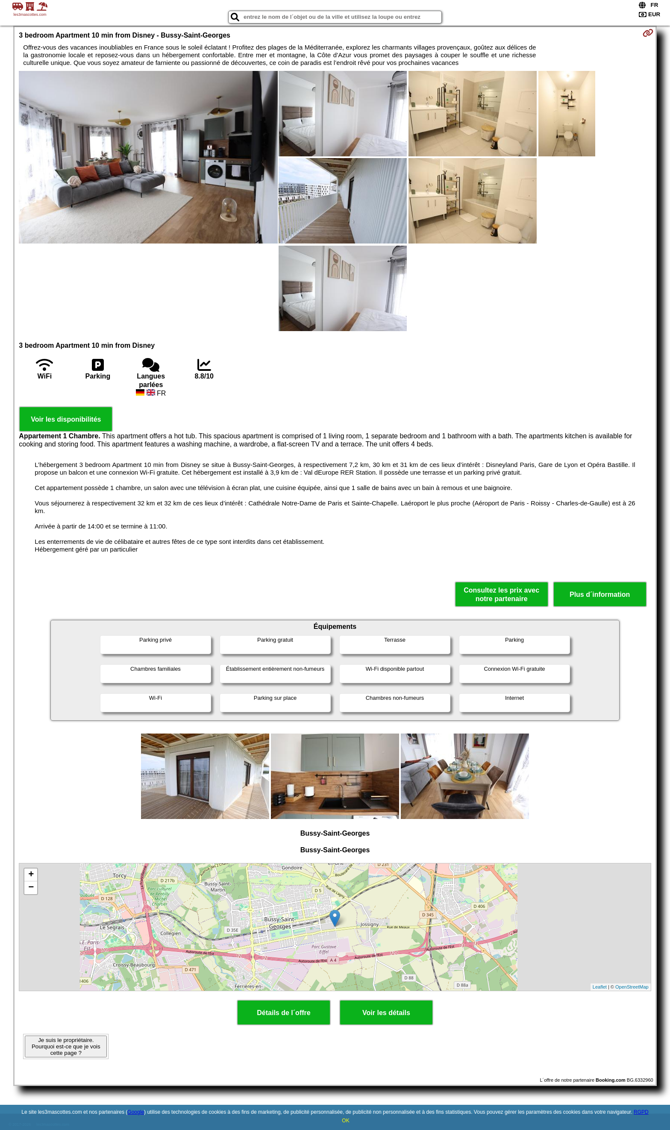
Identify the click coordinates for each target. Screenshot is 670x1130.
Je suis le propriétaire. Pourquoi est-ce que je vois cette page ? (66, 1046)
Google (135, 1112)
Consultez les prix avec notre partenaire (501, 594)
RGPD (641, 1112)
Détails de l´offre (283, 1012)
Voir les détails (386, 1012)
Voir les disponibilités (66, 419)
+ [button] (31, 875)
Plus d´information (600, 594)
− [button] (31, 887)
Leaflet (600, 986)
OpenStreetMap (632, 986)
